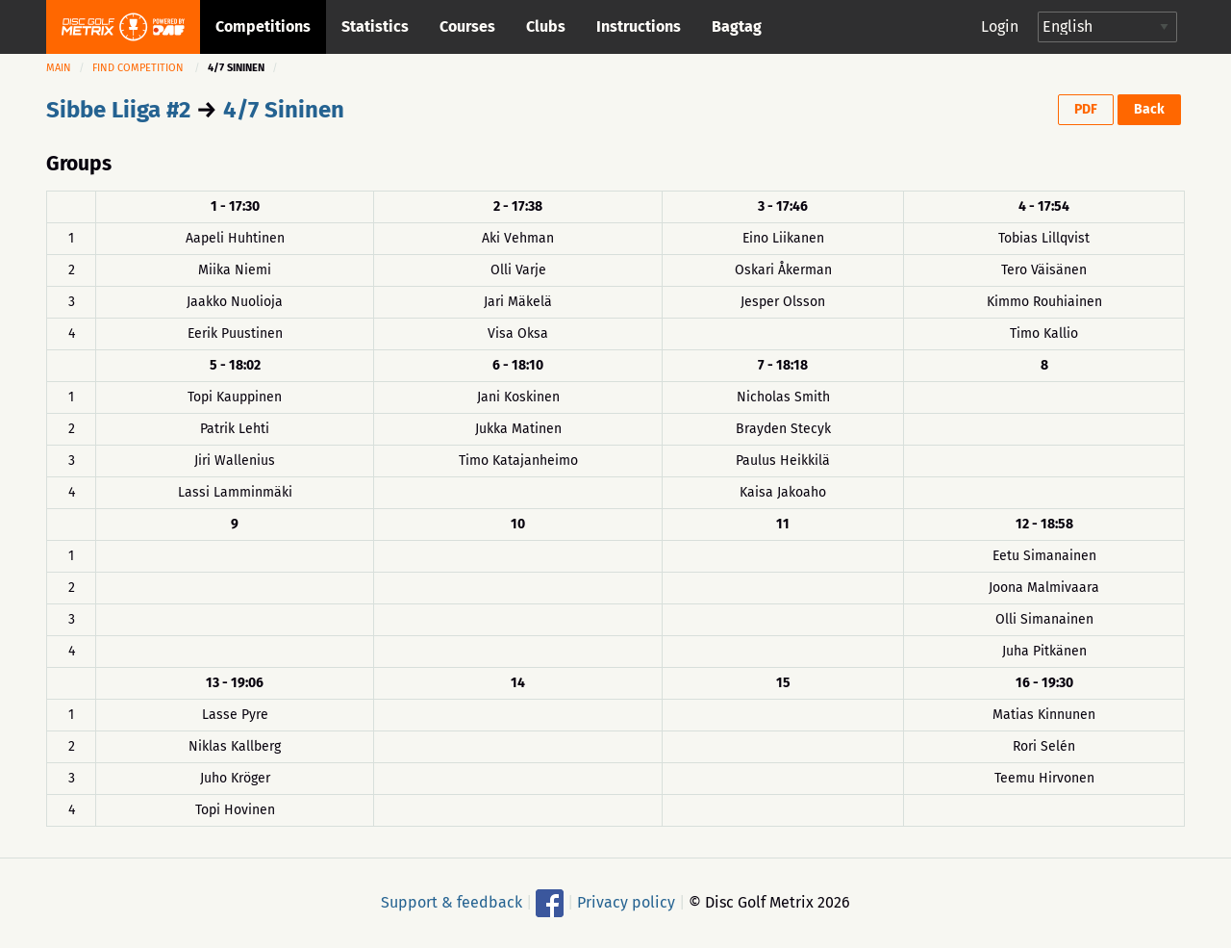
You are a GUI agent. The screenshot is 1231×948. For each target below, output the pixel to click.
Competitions (263, 26)
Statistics (375, 26)
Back (1149, 109)
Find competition (138, 68)
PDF (1085, 109)
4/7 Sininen (283, 109)
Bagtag (737, 26)
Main (58, 68)
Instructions (638, 26)
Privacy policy (626, 901)
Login (999, 26)
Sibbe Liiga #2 (118, 109)
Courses (467, 26)
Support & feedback (451, 901)
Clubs (545, 26)
